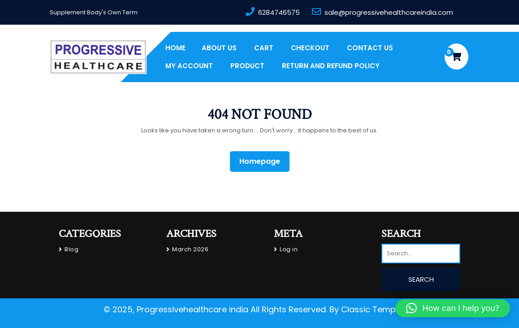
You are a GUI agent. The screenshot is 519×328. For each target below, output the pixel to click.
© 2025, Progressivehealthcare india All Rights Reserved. (215, 309)
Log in (289, 249)
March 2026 (190, 249)
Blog (71, 249)
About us (219, 47)
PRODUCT (247, 65)
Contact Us (370, 47)
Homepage (263, 161)
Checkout (310, 47)
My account (189, 65)
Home (175, 47)
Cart (263, 47)
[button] (452, 308)
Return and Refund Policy (331, 65)
